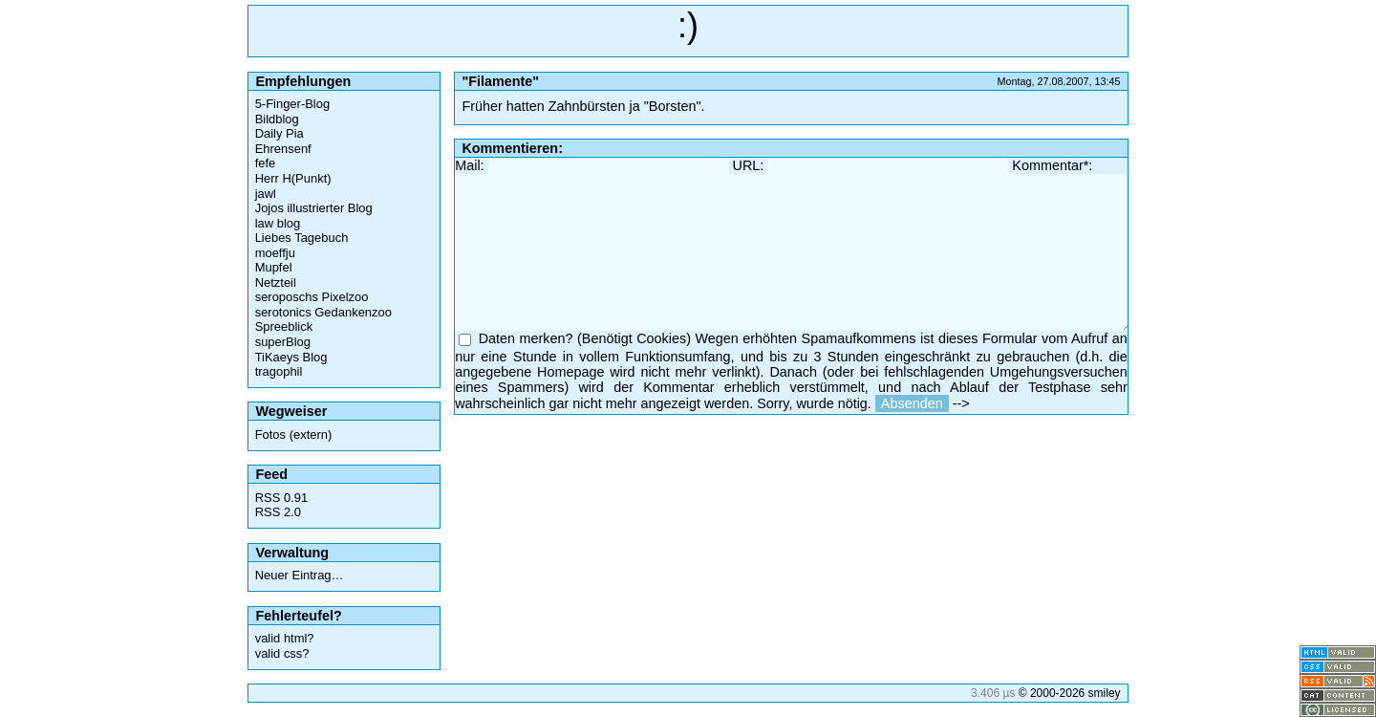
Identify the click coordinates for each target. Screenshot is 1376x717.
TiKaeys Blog (291, 357)
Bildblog (277, 119)
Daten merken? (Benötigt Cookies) (585, 339)
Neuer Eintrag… (299, 575)
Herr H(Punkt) (293, 178)
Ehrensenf (283, 148)
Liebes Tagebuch (302, 237)
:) (688, 25)
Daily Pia (279, 133)
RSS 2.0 (278, 512)
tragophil (279, 371)
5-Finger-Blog (292, 104)
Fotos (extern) (294, 434)
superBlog (283, 342)
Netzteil (275, 282)
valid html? (284, 638)
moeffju (275, 253)
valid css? (282, 653)
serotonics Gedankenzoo (323, 312)
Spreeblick (283, 326)
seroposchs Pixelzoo (312, 297)
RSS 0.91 (281, 497)
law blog (278, 223)
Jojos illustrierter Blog (314, 208)
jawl (265, 193)
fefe (265, 163)
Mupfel (273, 267)
